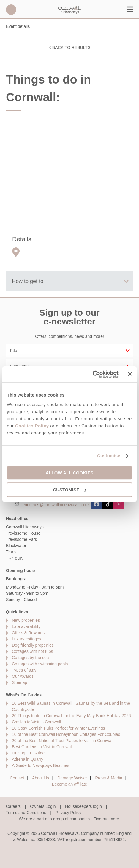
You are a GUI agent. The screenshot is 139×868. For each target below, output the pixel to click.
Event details (18, 26)
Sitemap (19, 682)
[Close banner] (130, 374)
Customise (108, 455)
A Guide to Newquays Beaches (40, 765)
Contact (17, 778)
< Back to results (69, 47)
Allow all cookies (70, 472)
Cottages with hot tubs (32, 651)
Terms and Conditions (26, 812)
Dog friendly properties (33, 645)
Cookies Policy (32, 425)
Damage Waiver (72, 778)
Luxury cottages (26, 639)
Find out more (106, 818)
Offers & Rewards (28, 632)
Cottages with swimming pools (40, 663)
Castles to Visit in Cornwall (36, 722)
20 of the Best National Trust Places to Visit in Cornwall (62, 740)
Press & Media (108, 778)
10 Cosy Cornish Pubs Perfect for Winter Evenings (58, 728)
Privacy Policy (68, 812)
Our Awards (23, 676)
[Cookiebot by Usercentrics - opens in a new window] (93, 374)
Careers (13, 806)
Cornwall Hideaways (69, 9)
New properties (26, 620)
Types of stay (24, 670)
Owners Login (43, 806)
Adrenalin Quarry (27, 759)
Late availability (26, 626)
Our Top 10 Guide (28, 753)
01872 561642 (11, 9)
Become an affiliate (69, 784)
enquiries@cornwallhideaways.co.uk (55, 504)
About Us (40, 778)
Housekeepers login (83, 806)
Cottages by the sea (30, 657)
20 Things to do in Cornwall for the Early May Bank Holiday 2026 (71, 715)
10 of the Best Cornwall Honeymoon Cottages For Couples (66, 734)
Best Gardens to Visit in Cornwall (42, 746)
